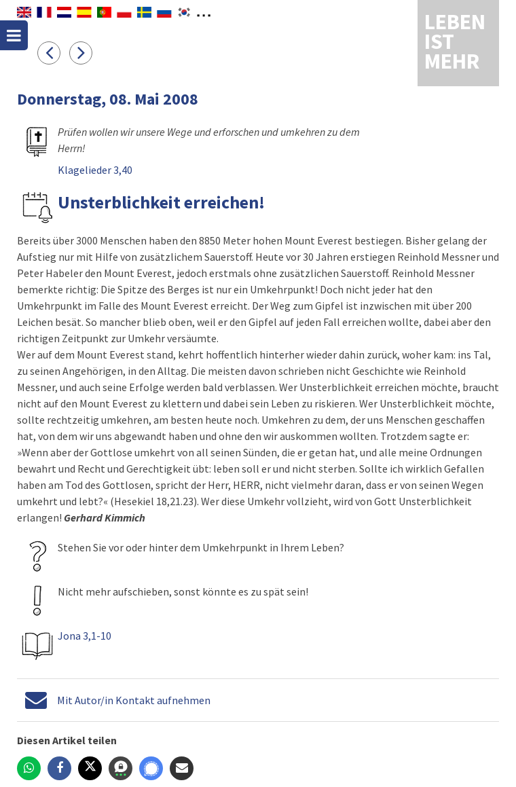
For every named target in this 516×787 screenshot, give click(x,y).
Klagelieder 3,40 (95, 170)
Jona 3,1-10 (84, 635)
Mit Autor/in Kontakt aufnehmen (133, 700)
